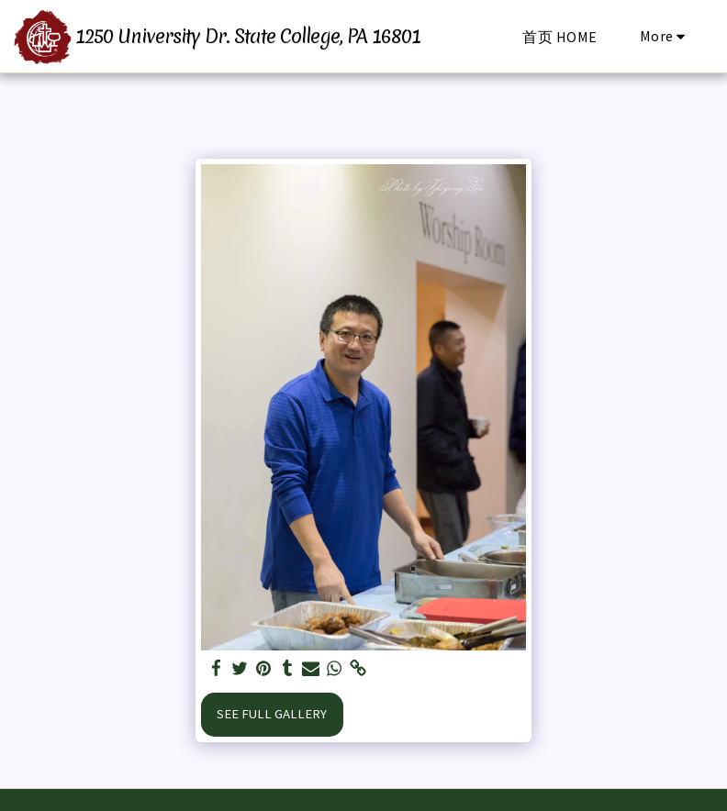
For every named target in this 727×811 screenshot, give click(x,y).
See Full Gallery (272, 713)
